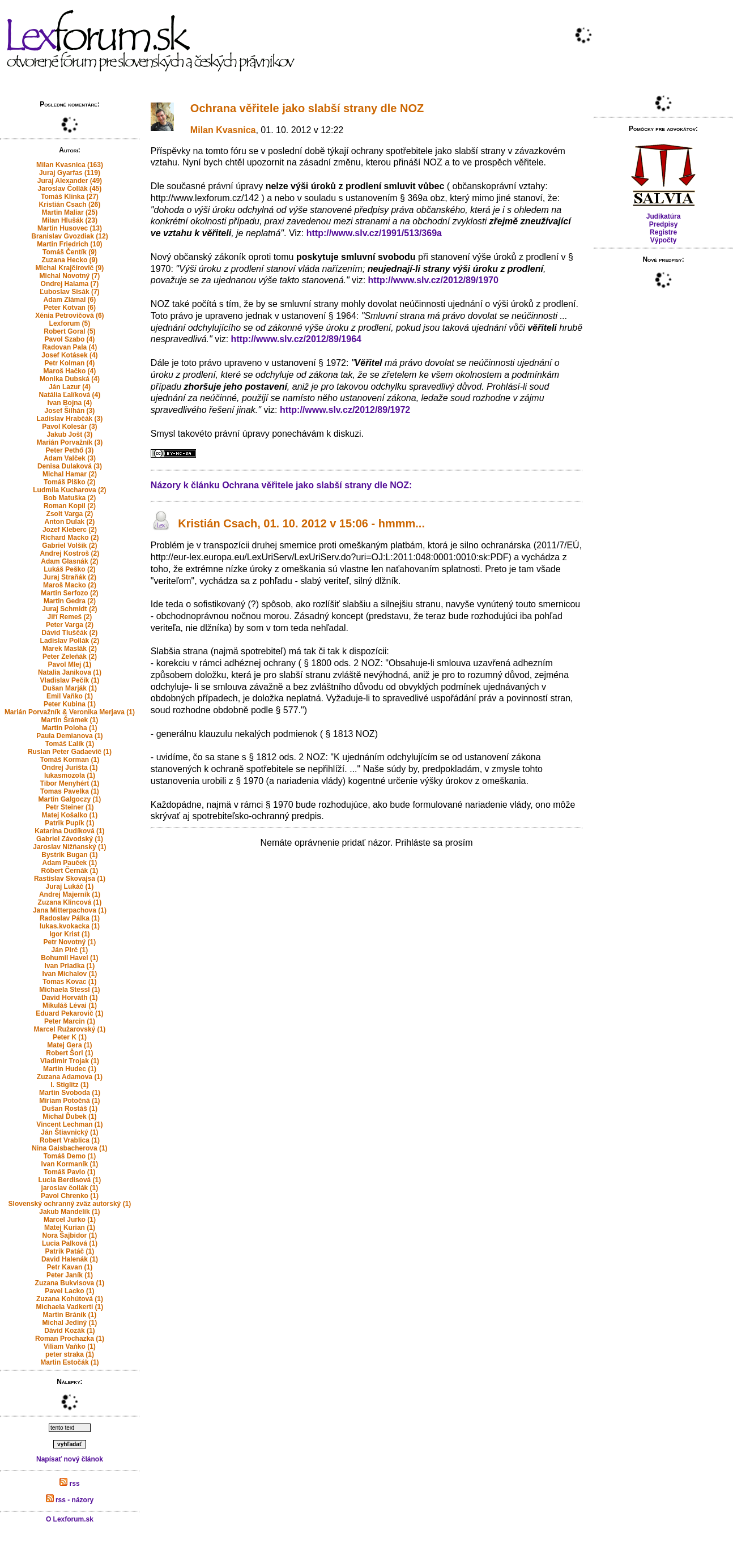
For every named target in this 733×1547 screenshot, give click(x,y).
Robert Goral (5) (69, 331)
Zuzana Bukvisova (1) (70, 1283)
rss (69, 1484)
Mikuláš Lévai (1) (69, 1005)
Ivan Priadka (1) (70, 966)
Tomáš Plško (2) (69, 482)
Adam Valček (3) (70, 458)
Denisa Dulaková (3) (69, 466)
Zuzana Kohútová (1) (69, 1299)
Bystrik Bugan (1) (69, 855)
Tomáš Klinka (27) (70, 197)
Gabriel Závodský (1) (69, 839)
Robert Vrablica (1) (70, 1140)
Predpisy (663, 224)
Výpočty (663, 240)
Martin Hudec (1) (69, 1069)
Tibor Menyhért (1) (69, 783)
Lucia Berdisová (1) (70, 1180)
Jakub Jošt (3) (70, 434)
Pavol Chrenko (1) (70, 1196)
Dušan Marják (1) (69, 688)
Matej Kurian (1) (69, 1227)
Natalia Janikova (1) (69, 672)
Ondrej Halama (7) (70, 284)
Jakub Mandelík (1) (69, 1212)
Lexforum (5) (70, 323)
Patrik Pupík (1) (69, 823)
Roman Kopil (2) (70, 506)
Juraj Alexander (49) (69, 181)
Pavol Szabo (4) (70, 339)
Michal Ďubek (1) (69, 1116)
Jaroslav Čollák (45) (70, 189)
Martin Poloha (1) (69, 728)
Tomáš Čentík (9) (69, 252)
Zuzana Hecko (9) (70, 260)
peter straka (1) (69, 1354)
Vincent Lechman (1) (69, 1124)
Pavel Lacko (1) (69, 1291)
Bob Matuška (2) (70, 498)
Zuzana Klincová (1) (70, 902)
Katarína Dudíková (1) (69, 831)
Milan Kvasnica (223, 130)
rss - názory (70, 1500)
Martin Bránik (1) (70, 1315)
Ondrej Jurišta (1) (69, 768)
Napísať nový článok (69, 1459)
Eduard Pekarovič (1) (69, 1013)
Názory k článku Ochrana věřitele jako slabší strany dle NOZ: (281, 485)
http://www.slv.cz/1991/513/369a (374, 233)
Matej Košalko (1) (70, 815)
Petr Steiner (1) (69, 807)
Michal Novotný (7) (70, 276)
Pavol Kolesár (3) (69, 427)
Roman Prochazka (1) (69, 1339)
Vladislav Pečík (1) (70, 680)
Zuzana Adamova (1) (70, 1077)
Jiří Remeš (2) (70, 617)
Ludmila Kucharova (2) (69, 490)
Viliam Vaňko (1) (70, 1346)
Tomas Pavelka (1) (69, 791)
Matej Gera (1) (69, 1045)
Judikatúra (663, 216)
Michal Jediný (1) (69, 1323)
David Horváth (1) (69, 997)
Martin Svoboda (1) (69, 1093)
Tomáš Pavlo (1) (69, 1172)
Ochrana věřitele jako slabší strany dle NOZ (307, 108)
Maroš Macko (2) (69, 585)
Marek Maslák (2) (69, 649)
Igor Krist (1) (69, 934)
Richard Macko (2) (69, 538)
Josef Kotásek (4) (69, 355)
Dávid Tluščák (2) (70, 633)
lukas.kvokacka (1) (70, 926)
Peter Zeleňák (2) (69, 656)
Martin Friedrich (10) (69, 244)
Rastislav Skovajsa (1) (69, 879)
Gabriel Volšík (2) (69, 545)
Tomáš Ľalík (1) (69, 744)
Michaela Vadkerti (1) (70, 1307)
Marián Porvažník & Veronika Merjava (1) (70, 712)
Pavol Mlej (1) (70, 664)
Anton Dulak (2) (70, 522)
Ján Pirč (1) (70, 950)
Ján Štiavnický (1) (69, 1132)
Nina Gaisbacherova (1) (69, 1148)
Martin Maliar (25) (70, 212)
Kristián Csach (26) (70, 204)
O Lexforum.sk (69, 1519)
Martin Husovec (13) (69, 228)
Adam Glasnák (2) (69, 561)
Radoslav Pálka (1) (70, 918)
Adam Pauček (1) (69, 863)
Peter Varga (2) (69, 625)
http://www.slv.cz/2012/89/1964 (296, 339)
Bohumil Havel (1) (69, 958)
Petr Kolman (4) (70, 363)
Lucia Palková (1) (69, 1243)
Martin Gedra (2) (70, 601)
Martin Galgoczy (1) (70, 799)
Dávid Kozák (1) (69, 1331)
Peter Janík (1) (69, 1275)
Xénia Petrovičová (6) (69, 315)
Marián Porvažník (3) (70, 442)
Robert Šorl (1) (69, 1053)
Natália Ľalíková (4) (70, 395)
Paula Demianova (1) (69, 736)
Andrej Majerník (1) (69, 894)
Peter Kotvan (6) (70, 308)
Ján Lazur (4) (70, 387)
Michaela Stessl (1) (69, 990)
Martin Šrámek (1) (70, 720)
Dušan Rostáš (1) (69, 1109)
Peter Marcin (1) (69, 1021)
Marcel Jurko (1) (70, 1220)
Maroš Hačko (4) (70, 371)
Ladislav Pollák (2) (70, 641)
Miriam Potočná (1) (69, 1101)
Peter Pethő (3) (70, 450)
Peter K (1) (70, 1037)
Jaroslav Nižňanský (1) (69, 847)
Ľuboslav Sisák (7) (69, 292)
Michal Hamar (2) (69, 474)
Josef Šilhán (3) (70, 411)
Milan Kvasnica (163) (69, 165)
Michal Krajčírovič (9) (70, 268)
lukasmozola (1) (69, 775)
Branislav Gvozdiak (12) (69, 236)
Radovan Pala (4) (69, 347)
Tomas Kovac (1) (69, 982)
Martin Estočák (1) (69, 1362)
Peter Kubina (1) (70, 704)
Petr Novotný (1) (70, 942)
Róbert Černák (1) (70, 871)
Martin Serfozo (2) (69, 593)
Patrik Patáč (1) (70, 1251)
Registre (663, 232)
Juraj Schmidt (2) (69, 609)
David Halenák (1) (69, 1259)
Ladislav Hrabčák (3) (70, 419)
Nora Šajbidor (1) (69, 1235)
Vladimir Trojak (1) (69, 1061)
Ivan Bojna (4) (70, 403)
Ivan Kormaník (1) (70, 1164)
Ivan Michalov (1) (69, 974)
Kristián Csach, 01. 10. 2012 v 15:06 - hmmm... (301, 523)
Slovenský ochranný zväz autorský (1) (69, 1204)
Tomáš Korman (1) (69, 760)
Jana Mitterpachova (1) (69, 910)
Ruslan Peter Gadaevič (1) (70, 752)
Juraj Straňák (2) (69, 577)
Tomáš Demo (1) (70, 1156)
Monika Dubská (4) (70, 379)
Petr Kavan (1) (70, 1267)
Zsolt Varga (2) (69, 514)
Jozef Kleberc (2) (69, 530)
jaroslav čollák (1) (70, 1188)
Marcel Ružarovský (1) (70, 1029)
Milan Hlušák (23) (69, 220)
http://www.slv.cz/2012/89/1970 (433, 280)
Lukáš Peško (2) (69, 569)
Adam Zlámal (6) (70, 300)
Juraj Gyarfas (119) (69, 173)
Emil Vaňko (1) (69, 696)
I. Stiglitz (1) (69, 1085)
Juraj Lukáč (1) (70, 886)
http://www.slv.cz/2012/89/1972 (345, 410)
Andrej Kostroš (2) (70, 553)
